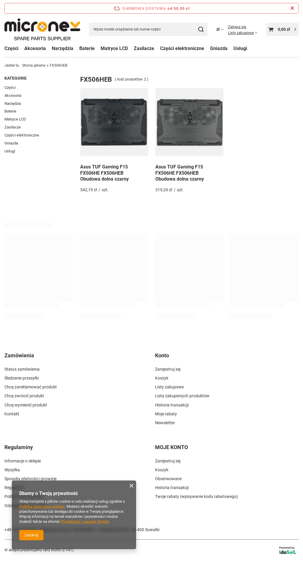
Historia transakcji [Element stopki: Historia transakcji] (171, 405)
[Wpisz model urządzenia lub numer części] (148, 29)
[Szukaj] (200, 29)
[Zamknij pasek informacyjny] (292, 8)
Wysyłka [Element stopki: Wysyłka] (12, 469)
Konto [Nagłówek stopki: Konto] (162, 355)
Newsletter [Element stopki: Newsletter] (165, 422)
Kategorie (15, 78)
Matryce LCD (15, 119)
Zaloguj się (237, 27)
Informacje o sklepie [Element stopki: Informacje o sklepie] (22, 461)
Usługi (9, 151)
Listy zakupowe (241, 32)
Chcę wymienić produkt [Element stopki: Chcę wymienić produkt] (25, 405)
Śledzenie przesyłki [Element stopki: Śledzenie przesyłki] (21, 378)
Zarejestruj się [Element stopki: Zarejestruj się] (167, 369)
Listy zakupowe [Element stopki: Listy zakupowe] (169, 387)
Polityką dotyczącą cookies (42, 506)
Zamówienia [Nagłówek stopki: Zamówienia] (19, 355)
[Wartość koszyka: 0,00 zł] (282, 29)
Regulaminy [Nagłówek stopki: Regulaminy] (18, 447)
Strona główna (34, 65)
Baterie (10, 111)
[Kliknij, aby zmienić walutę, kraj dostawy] (222, 29)
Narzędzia (12, 103)
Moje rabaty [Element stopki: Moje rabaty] (166, 413)
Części (11, 48)
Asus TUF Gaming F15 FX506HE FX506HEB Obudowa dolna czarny (104, 173)
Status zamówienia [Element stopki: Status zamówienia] (22, 369)
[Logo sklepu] (42, 29)
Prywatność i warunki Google (84, 521)
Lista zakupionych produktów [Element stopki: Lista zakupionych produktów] (182, 395)
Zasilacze (144, 48)
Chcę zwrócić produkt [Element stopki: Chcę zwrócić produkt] (24, 395)
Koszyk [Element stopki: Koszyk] (161, 378)
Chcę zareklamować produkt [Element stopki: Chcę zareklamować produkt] (30, 387)
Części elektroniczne (21, 135)
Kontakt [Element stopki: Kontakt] (11, 413)
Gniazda (11, 143)
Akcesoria (12, 95)
